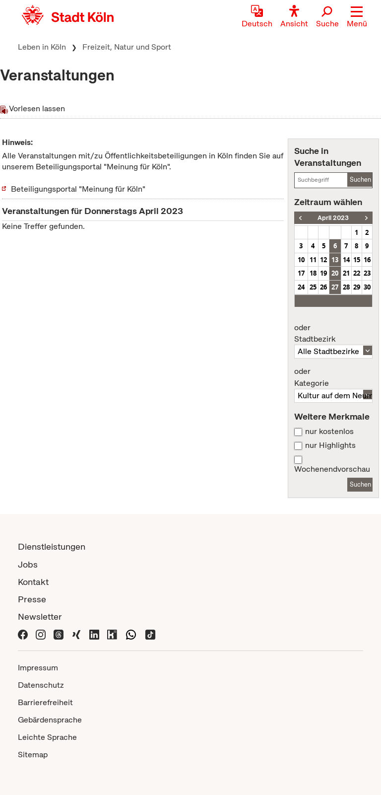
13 (334, 259)
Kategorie (333, 377)
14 (346, 259)
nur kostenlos (329, 431)
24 (301, 287)
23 (367, 273)
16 (367, 259)
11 (313, 259)
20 (334, 273)
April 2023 (333, 218)
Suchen (360, 179)
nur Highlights (330, 445)
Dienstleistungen (51, 546)
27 (334, 287)
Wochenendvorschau (332, 469)
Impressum (38, 667)
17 (301, 273)
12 (323, 259)
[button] (357, 17)
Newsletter (40, 616)
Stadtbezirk (333, 334)
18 (313, 273)
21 (346, 273)
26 (323, 287)
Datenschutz (41, 685)
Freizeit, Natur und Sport (126, 47)
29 (356, 287)
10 (301, 259)
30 (367, 287)
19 (323, 273)
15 (356, 259)
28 (346, 287)
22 (356, 273)
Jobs (28, 564)
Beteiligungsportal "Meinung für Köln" (78, 189)
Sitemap (33, 754)
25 (313, 287)
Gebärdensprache (50, 720)
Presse (32, 599)
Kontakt (33, 581)
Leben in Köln (42, 47)
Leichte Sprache (47, 737)
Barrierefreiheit (45, 702)
